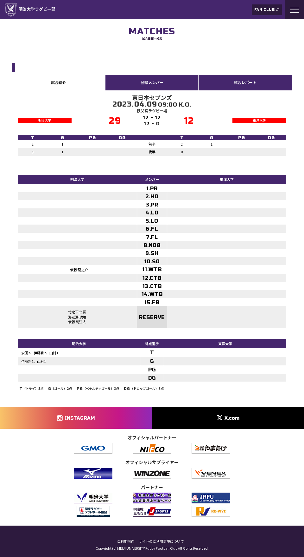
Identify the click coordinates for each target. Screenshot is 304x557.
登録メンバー (152, 82)
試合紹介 (58, 82)
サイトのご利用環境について (161, 541)
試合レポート (245, 82)
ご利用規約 (125, 541)
